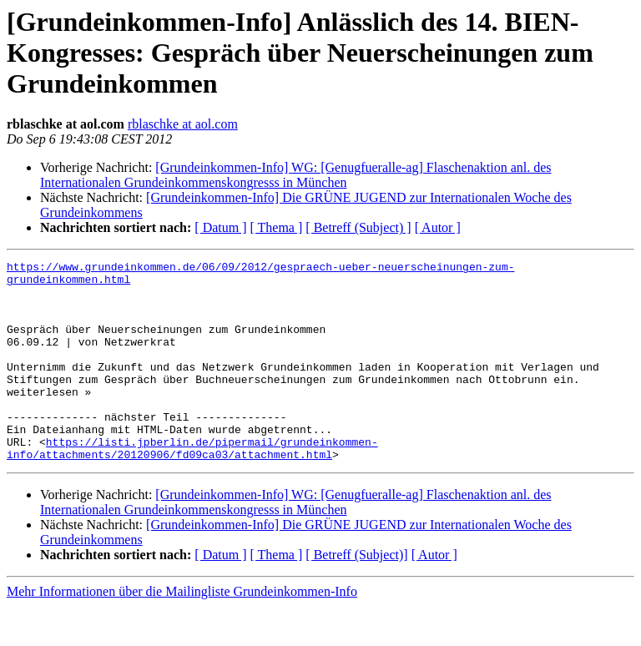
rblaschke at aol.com (183, 124)
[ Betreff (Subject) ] (358, 227)
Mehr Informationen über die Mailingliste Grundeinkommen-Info (182, 631)
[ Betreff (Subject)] (356, 595)
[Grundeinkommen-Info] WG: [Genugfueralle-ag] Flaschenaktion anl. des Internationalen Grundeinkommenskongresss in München (296, 174)
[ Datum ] (220, 227)
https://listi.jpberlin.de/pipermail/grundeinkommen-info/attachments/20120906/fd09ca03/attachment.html (192, 487)
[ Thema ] (276, 227)
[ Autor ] (438, 227)
